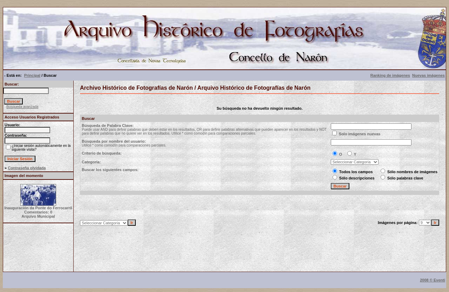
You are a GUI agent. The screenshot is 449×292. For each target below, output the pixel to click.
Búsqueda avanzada (22, 107)
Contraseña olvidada (27, 168)
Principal (32, 75)
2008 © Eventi (432, 280)
